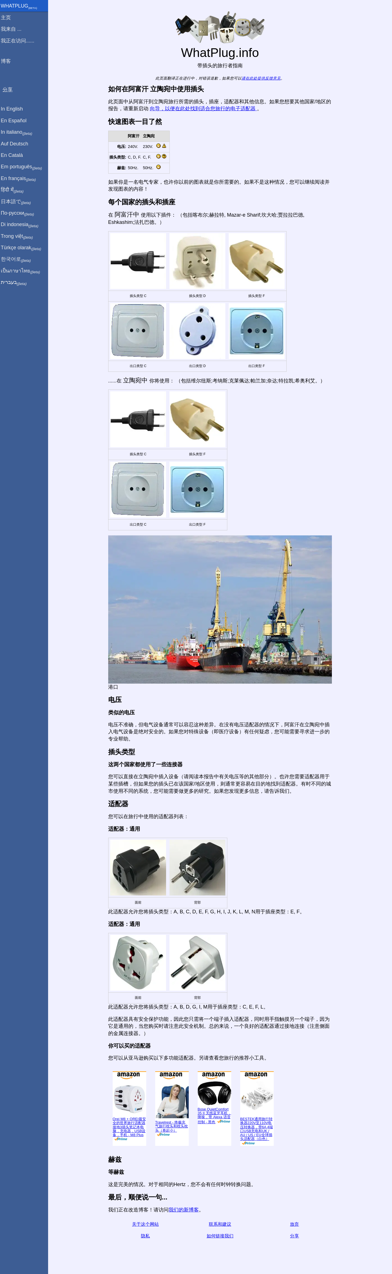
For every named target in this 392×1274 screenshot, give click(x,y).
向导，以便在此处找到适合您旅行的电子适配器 (204, 108)
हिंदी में (14, 190)
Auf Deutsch (16, 144)
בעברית (16, 282)
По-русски (19, 213)
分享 (295, 1236)
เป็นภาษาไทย (22, 271)
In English (14, 109)
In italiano (19, 132)
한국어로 (18, 259)
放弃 (295, 1224)
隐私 (146, 1236)
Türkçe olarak (23, 248)
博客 (8, 61)
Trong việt (19, 236)
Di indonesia (22, 225)
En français (20, 179)
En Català (14, 155)
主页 (8, 17)
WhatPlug (21, 6)
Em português (23, 167)
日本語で (18, 202)
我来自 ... (13, 29)
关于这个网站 (146, 1224)
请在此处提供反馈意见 (262, 78)
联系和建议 (221, 1224)
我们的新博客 (185, 1210)
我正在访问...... (20, 41)
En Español (16, 120)
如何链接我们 (221, 1236)
